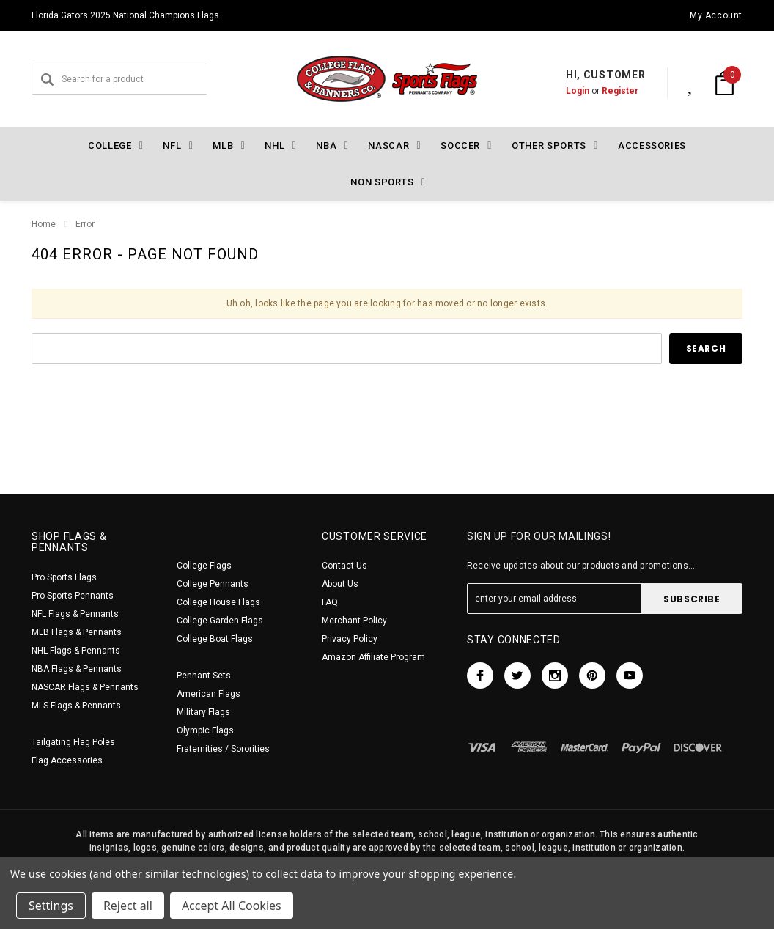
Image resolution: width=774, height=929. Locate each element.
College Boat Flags (215, 639)
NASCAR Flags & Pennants (85, 687)
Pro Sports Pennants (73, 596)
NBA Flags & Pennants (77, 669)
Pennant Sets (204, 675)
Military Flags (203, 712)
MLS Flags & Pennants (76, 705)
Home (44, 224)
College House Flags (218, 602)
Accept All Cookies (231, 905)
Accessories (652, 145)
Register (604, 91)
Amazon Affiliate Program (373, 657)
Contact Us (344, 565)
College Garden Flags (220, 620)
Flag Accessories (67, 760)
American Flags (208, 694)
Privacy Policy (349, 639)
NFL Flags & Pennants (75, 614)
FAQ (330, 602)
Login (562, 91)
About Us (340, 584)
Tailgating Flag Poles (73, 742)
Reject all (127, 905)
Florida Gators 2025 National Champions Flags (125, 15)
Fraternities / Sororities (223, 749)
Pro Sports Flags (64, 577)
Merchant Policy (354, 620)
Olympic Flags (205, 730)
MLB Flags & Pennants (77, 632)
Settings (51, 905)
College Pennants (212, 584)
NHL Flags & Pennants (76, 650)
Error (85, 224)
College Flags (204, 565)
